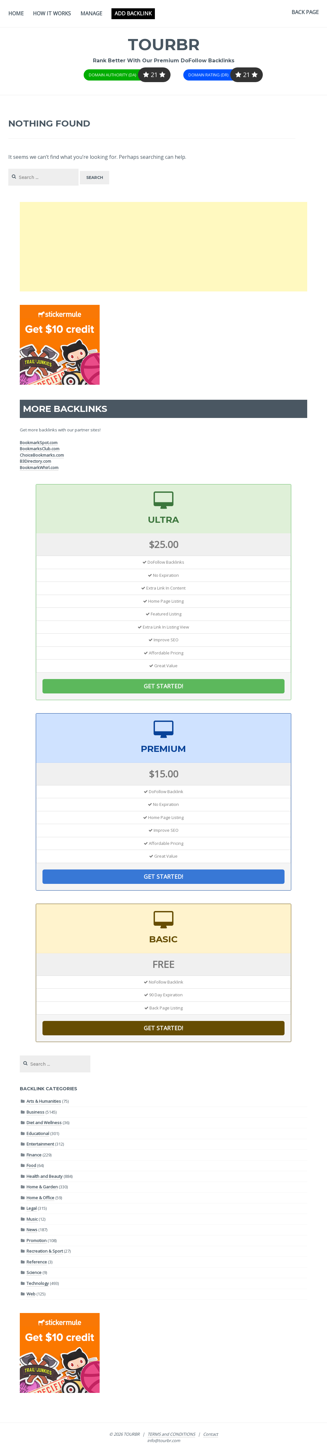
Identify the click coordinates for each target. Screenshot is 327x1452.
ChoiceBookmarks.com (42, 455)
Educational (38, 1133)
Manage (91, 13)
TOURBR (164, 44)
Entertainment (40, 1144)
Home (16, 13)
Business (35, 1112)
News (32, 1229)
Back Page (305, 12)
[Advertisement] (163, 246)
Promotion (37, 1240)
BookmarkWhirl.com (39, 467)
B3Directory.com (35, 461)
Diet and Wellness (44, 1122)
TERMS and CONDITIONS (171, 1434)
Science (34, 1272)
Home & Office (40, 1198)
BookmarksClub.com (39, 449)
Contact (210, 1434)
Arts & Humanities (44, 1101)
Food (31, 1165)
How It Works (52, 13)
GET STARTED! (163, 686)
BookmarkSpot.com (38, 442)
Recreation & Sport (45, 1251)
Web (31, 1294)
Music (32, 1219)
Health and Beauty (45, 1176)
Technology (38, 1283)
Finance (34, 1155)
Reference (37, 1262)
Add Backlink (133, 13)
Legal (32, 1208)
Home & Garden (42, 1187)
